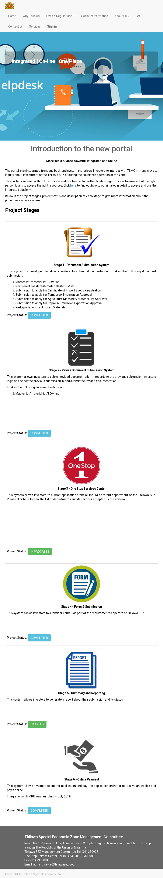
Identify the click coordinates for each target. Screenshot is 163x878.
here (73, 185)
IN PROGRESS (40, 551)
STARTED (37, 724)
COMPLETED (39, 315)
